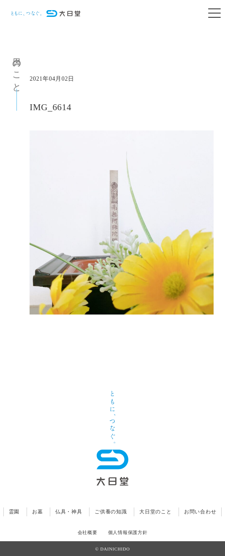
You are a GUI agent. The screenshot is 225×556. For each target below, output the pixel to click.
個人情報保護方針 (128, 532)
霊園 (14, 512)
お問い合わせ (200, 512)
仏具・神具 (68, 512)
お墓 (37, 512)
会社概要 (88, 532)
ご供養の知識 (111, 512)
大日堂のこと (155, 512)
